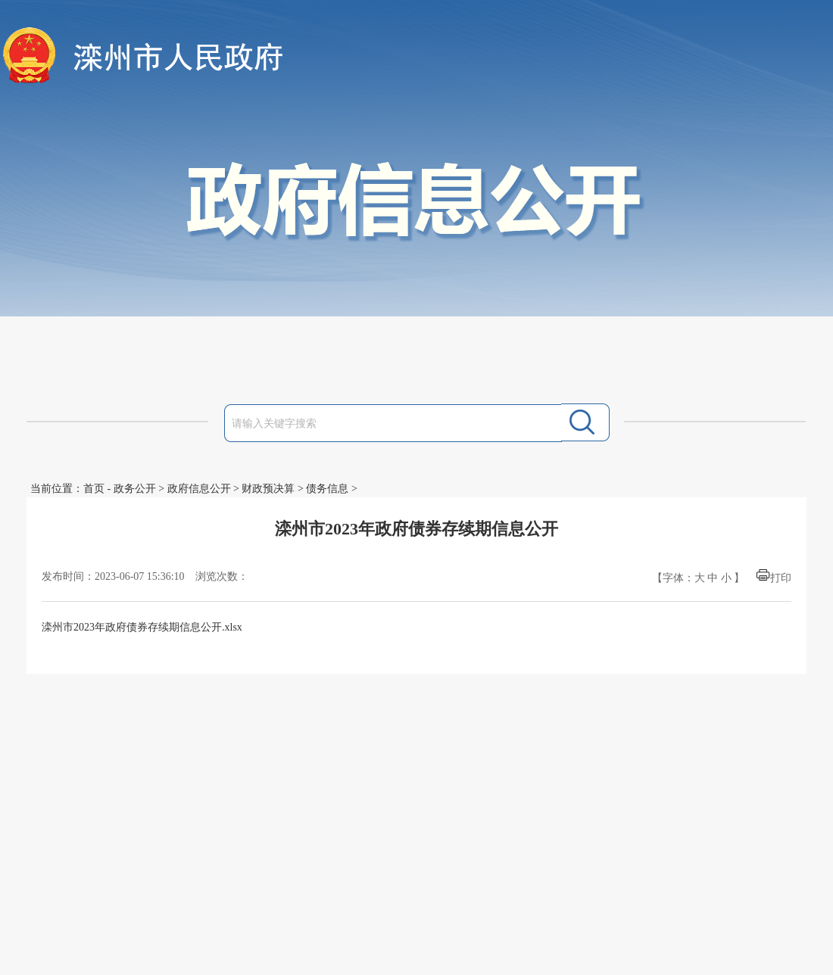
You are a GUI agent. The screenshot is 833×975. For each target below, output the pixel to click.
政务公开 (135, 488)
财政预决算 (268, 488)
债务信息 (327, 488)
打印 (780, 578)
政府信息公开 (199, 488)
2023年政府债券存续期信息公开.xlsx (157, 627)
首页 (94, 488)
